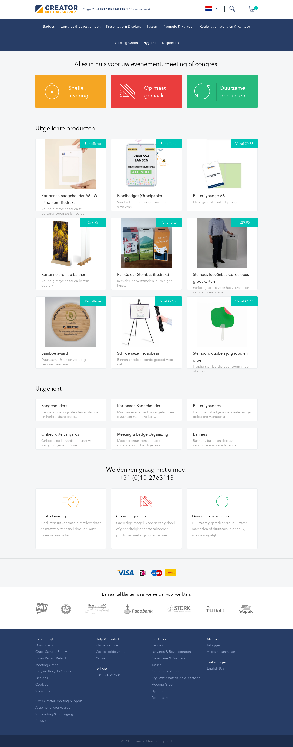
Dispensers (170, 43)
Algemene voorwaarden (53, 707)
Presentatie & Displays (123, 26)
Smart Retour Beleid (50, 658)
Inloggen (214, 645)
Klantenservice (107, 645)
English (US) (216, 668)
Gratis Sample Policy (51, 651)
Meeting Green (126, 43)
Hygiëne (150, 43)
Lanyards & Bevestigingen (80, 26)
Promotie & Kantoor (178, 26)
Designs (41, 678)
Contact (101, 658)
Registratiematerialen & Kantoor (225, 26)
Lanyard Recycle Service (53, 671)
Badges (49, 26)
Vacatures (42, 691)
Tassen (152, 26)
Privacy (40, 720)
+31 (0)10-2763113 (110, 675)
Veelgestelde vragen (111, 651)
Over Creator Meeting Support (58, 701)
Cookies (41, 684)
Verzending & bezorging (54, 714)
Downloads (44, 645)
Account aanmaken (221, 651)
